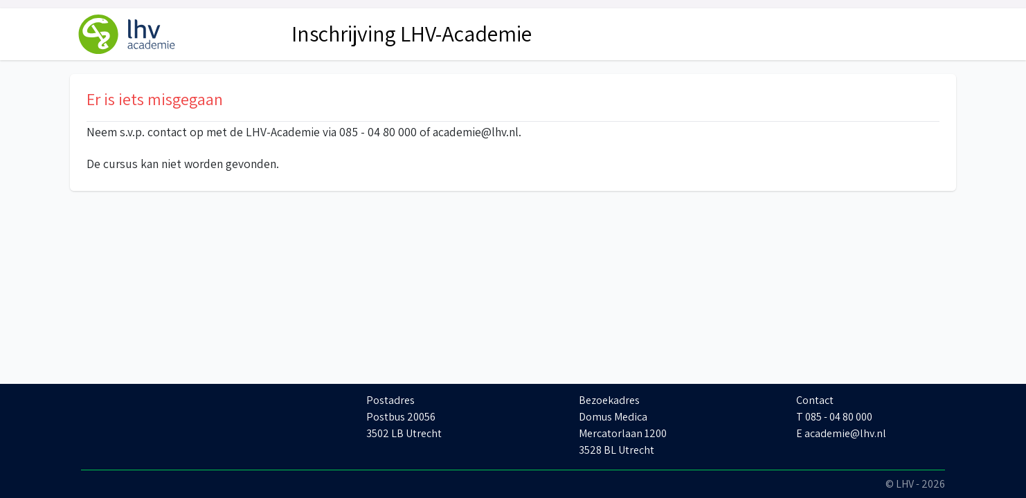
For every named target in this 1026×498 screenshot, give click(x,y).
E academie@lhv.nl (841, 433)
